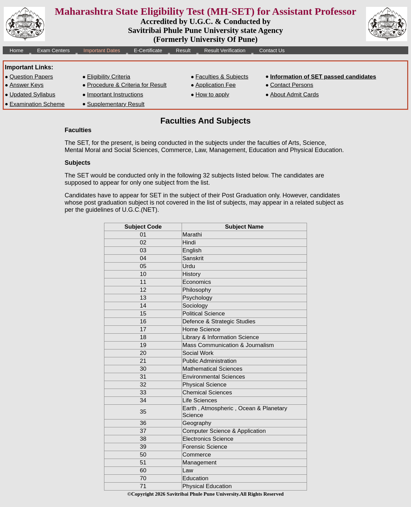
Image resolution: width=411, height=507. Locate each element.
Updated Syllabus (32, 94)
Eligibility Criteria (108, 76)
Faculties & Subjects (221, 76)
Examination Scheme (37, 104)
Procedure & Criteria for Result (126, 85)
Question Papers (31, 76)
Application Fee (215, 85)
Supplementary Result (115, 104)
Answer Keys (27, 85)
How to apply (212, 94)
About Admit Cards (294, 94)
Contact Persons (291, 85)
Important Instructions (115, 94)
